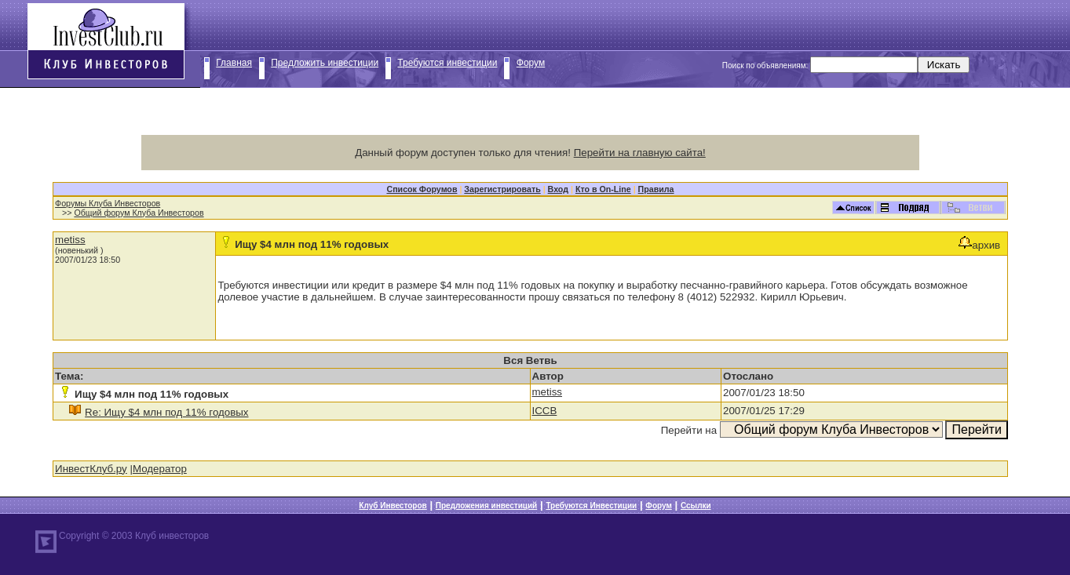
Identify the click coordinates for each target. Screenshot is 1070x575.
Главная (234, 62)
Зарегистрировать (502, 189)
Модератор (160, 469)
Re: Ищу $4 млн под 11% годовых (166, 412)
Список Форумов (421, 189)
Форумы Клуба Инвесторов (107, 203)
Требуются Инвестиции (591, 505)
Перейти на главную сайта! (640, 152)
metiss (70, 240)
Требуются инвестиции (447, 62)
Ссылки (696, 505)
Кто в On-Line (603, 189)
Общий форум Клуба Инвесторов (138, 212)
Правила (656, 189)
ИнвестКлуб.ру (91, 469)
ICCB (544, 411)
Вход (558, 189)
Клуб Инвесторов (392, 505)
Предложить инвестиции (324, 62)
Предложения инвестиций (486, 505)
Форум (531, 62)
